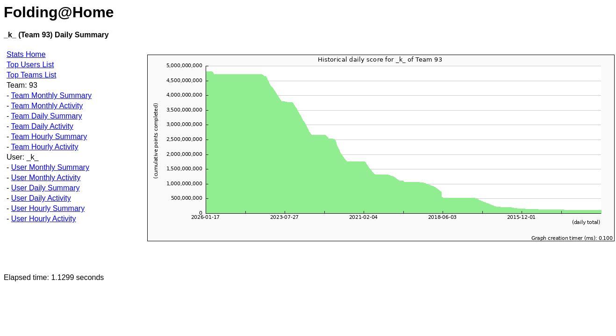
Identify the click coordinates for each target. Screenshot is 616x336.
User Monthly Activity (45, 178)
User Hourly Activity (43, 219)
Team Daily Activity (42, 126)
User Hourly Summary (48, 208)
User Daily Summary (45, 188)
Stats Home (26, 54)
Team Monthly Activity (47, 106)
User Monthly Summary (50, 167)
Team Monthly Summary (51, 95)
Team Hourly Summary (49, 136)
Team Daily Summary (46, 116)
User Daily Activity (41, 198)
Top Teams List (31, 75)
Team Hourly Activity (44, 147)
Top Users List (30, 65)
